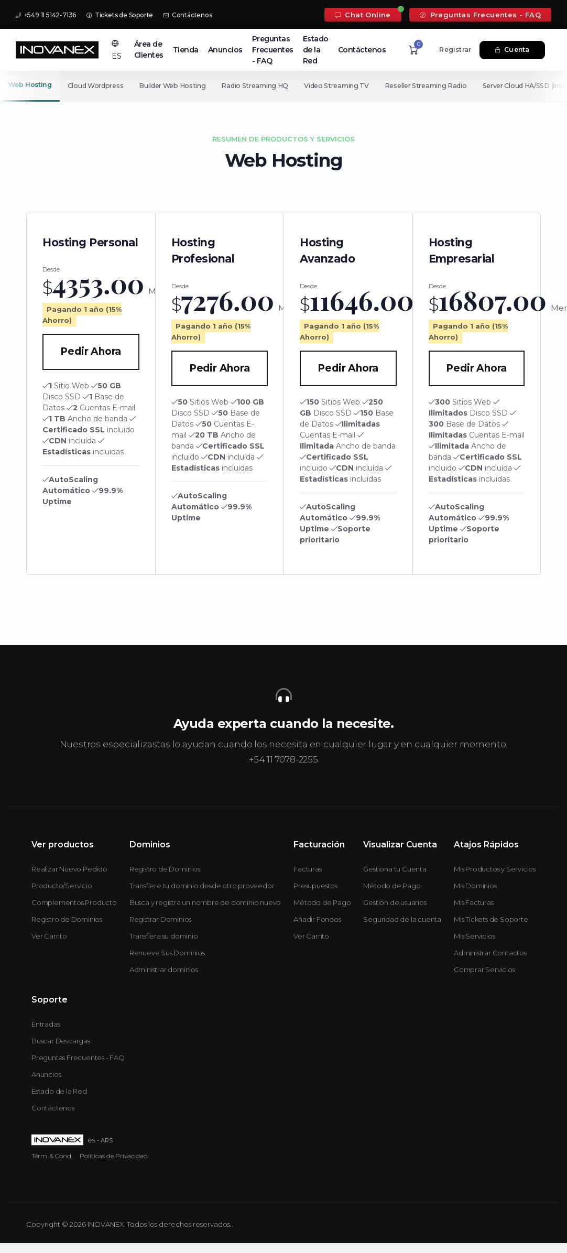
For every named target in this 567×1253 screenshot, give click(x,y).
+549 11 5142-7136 (46, 15)
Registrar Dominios (160, 919)
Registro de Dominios (66, 919)
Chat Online (363, 14)
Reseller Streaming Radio (443, 86)
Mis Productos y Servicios (495, 869)
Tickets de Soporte (119, 15)
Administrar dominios (163, 969)
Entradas (45, 1024)
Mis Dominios (475, 885)
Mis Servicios (474, 936)
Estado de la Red (316, 50)
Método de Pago (322, 902)
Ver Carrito (49, 936)
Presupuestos (315, 885)
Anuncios (225, 50)
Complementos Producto (74, 902)
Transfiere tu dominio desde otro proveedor (202, 885)
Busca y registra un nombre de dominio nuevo (205, 902)
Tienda (186, 50)
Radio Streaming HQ (265, 86)
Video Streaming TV (350, 86)
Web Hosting (30, 85)
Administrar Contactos (490, 953)
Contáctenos (187, 15)
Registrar (455, 49)
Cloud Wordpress (98, 86)
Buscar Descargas (60, 1041)
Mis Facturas (474, 902)
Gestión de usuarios (394, 902)
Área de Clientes (148, 49)
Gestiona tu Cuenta (394, 869)
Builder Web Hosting (178, 86)
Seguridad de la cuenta (402, 919)
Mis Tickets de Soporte (491, 919)
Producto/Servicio (61, 885)
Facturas (307, 869)
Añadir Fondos (317, 919)
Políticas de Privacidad (114, 1156)
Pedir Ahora (90, 351)
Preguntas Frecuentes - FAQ (480, 14)
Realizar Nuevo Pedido (69, 869)
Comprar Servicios (484, 969)
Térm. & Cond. (51, 1156)
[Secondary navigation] (283, 86)
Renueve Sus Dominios (167, 953)
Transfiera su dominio (163, 936)
